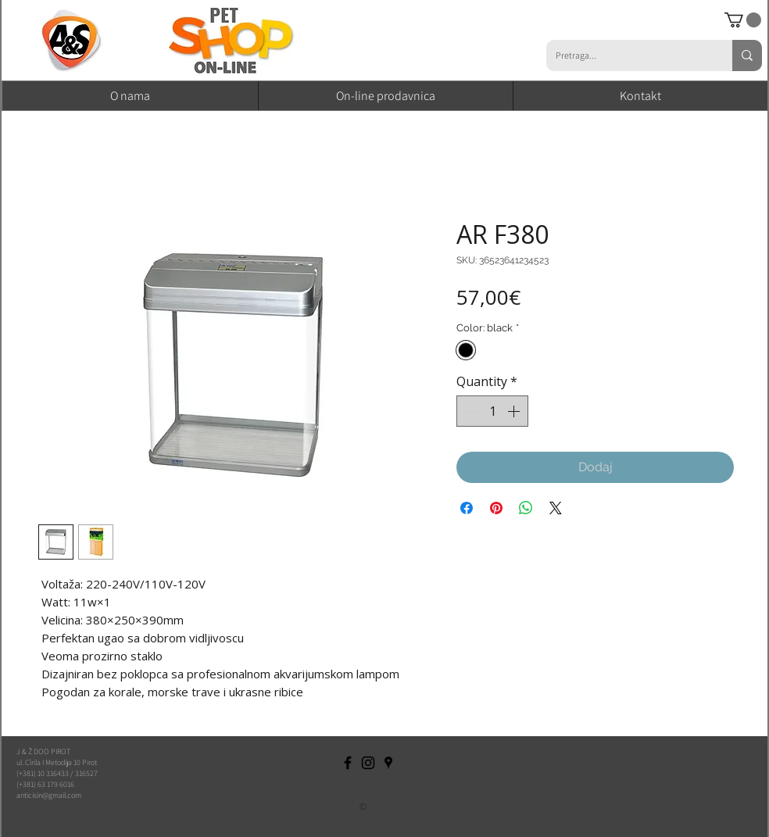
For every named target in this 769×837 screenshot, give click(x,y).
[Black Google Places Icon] (388, 762)
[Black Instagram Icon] (368, 762)
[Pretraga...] (627, 55)
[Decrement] (470, 411)
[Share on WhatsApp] (526, 508)
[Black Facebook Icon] (347, 762)
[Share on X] (555, 508)
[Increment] (515, 411)
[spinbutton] (492, 411)
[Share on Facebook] (466, 508)
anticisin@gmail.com (48, 795)
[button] (742, 20)
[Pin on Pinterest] (496, 508)
